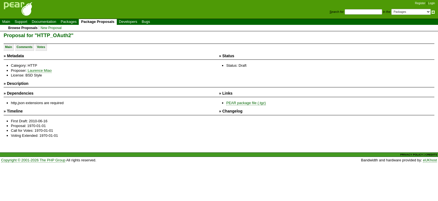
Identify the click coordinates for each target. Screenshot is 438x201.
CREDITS (431, 154)
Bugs (146, 22)
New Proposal (51, 28)
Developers (128, 22)
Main (6, 22)
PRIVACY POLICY (411, 154)
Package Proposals (97, 22)
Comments (24, 47)
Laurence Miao (40, 70)
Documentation (44, 22)
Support (21, 22)
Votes (41, 47)
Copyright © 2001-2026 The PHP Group (33, 160)
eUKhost (430, 160)
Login (431, 3)
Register (420, 3)
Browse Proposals (22, 28)
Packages (69, 22)
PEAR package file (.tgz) (246, 103)
